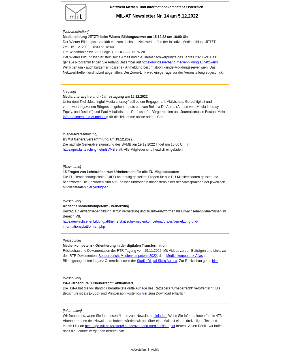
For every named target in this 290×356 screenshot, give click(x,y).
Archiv (155, 349)
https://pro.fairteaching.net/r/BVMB (89, 150)
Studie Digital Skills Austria (157, 261)
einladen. (160, 316)
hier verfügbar (97, 187)
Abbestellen (138, 349)
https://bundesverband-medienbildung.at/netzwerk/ (180, 62)
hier (215, 261)
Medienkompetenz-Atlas (184, 256)
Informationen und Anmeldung (85, 117)
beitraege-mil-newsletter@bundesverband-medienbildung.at (130, 326)
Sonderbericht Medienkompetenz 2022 (128, 256)
